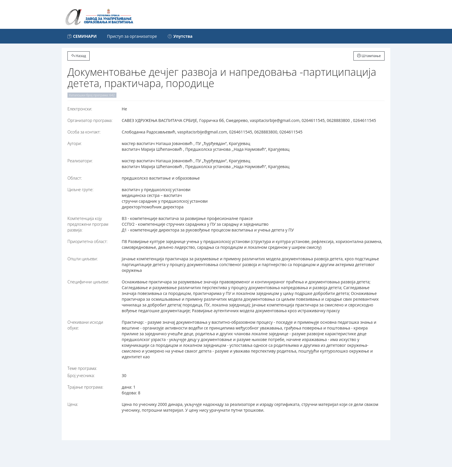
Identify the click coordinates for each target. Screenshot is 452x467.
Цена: (72, 404)
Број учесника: (81, 375)
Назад (78, 55)
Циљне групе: (80, 189)
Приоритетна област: (87, 241)
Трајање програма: (85, 387)
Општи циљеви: (82, 258)
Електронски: (79, 109)
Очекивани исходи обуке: (85, 325)
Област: (74, 178)
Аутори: (74, 143)
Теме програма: (82, 368)
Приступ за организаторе (132, 36)
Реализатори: (80, 160)
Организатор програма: (89, 120)
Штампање (369, 55)
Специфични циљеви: (88, 282)
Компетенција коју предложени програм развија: (87, 224)
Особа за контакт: (84, 132)
